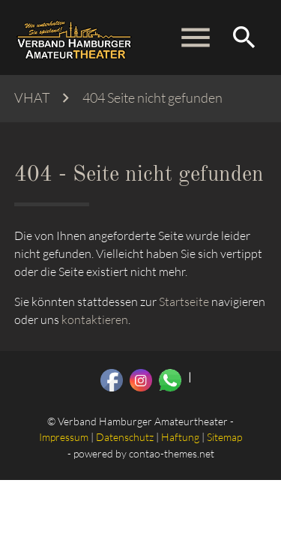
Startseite (184, 301)
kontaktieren (94, 319)
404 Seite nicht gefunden (152, 98)
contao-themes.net (171, 453)
